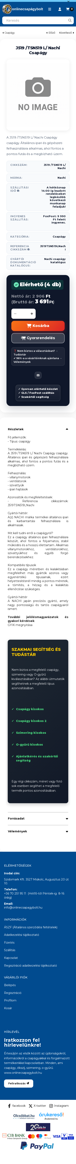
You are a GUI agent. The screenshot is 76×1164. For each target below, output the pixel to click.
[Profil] (60, 9)
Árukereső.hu (51, 1119)
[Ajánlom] (38, 375)
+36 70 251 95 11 (15, 893)
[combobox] (38, 20)
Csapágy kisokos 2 (31, 721)
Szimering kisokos (31, 733)
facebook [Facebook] (16, 1106)
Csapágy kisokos (30, 709)
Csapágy (9, 32)
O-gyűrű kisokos (29, 744)
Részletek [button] (16, 429)
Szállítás (9, 950)
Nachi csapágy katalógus (55, 260)
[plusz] (31, 314)
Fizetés (9, 942)
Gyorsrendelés (38, 338)
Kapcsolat (11, 958)
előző (50, 32)
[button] (50, 9)
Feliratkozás (18, 1083)
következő (66, 32)
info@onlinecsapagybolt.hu (23, 907)
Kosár (8, 1008)
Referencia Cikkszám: (20, 247)
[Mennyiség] (23, 314)
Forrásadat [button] (16, 818)
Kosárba (38, 325)
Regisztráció (12, 993)
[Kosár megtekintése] (70, 9)
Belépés (10, 985)
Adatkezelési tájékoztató (21, 935)
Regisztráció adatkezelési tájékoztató (30, 965)
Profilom (10, 1000)
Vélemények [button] (17, 831)
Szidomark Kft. (14, 879)
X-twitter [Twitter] (37, 1106)
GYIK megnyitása (20, 625)
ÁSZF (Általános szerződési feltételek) (30, 927)
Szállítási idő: (19, 189)
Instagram (59, 1106)
